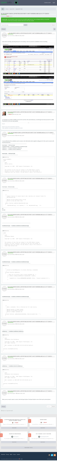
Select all (7, 157)
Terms (14, 455)
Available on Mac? (43, 420)
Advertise (3, 455)
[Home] (2, 9)
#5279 (53, 253)
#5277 (53, 179)
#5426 (53, 391)
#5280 (53, 287)
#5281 (53, 322)
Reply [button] (3, 29)
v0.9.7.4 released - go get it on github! (43, 434)
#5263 (53, 33)
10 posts (53, 25)
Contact (18, 455)
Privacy (7, 455)
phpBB (6, 459)
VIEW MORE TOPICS (28, 448)
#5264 (53, 112)
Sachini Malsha (12, 35)
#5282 (53, 357)
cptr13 (11, 16)
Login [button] (54, 2)
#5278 (53, 215)
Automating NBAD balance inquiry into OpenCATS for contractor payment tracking (15, 421)
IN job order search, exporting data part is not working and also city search (25, 13)
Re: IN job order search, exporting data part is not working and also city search (30, 112)
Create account (47, 2)
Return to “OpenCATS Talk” (7, 411)
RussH (8, 16)
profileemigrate (12, 394)
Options (48, 407)
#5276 (53, 135)
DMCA (11, 455)
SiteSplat (10, 459)
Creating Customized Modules (15, 434)
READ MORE (14, 428)
